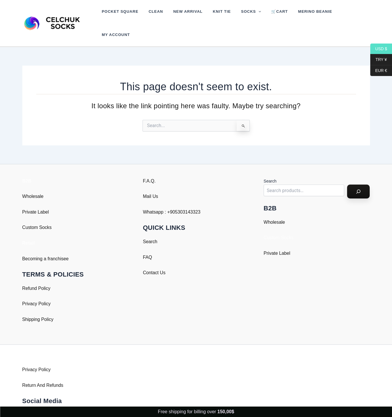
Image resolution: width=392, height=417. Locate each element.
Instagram (32, 399)
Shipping (31, 303)
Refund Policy (36, 272)
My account (336, 15)
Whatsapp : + (156, 196)
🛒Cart (264, 15)
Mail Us (150, 180)
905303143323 (185, 196)
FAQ (147, 241)
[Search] (358, 176)
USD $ (378, 49)
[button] (246, 15)
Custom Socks (37, 212)
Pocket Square (119, 15)
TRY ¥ (378, 59)
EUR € (378, 70)
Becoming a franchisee (46, 243)
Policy (47, 303)
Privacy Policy (36, 288)
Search (150, 225)
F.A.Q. (149, 165)
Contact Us (154, 257)
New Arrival (181, 15)
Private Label (35, 196)
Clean (152, 15)
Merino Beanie (297, 15)
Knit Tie (212, 15)
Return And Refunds (43, 369)
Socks (239, 15)
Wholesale (33, 180)
